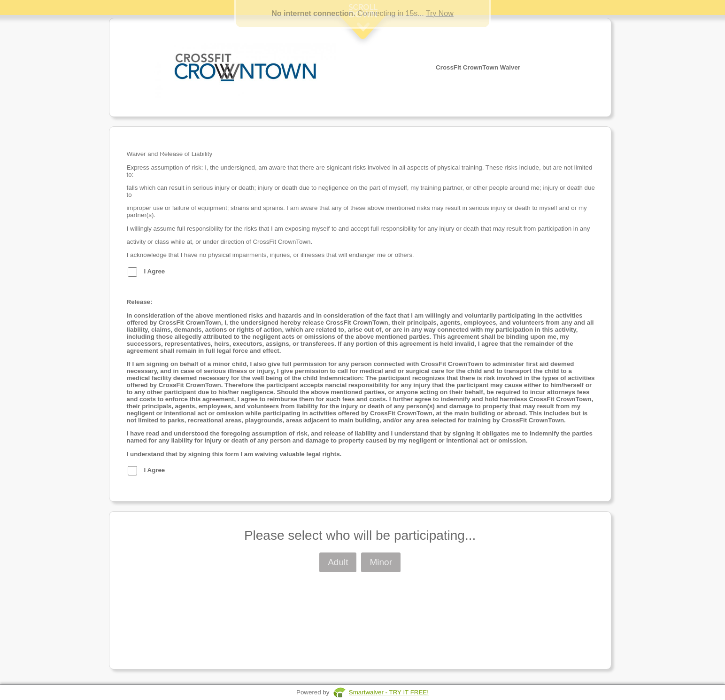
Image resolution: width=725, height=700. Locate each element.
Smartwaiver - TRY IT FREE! (389, 692)
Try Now (440, 13)
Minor (381, 562)
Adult (338, 562)
